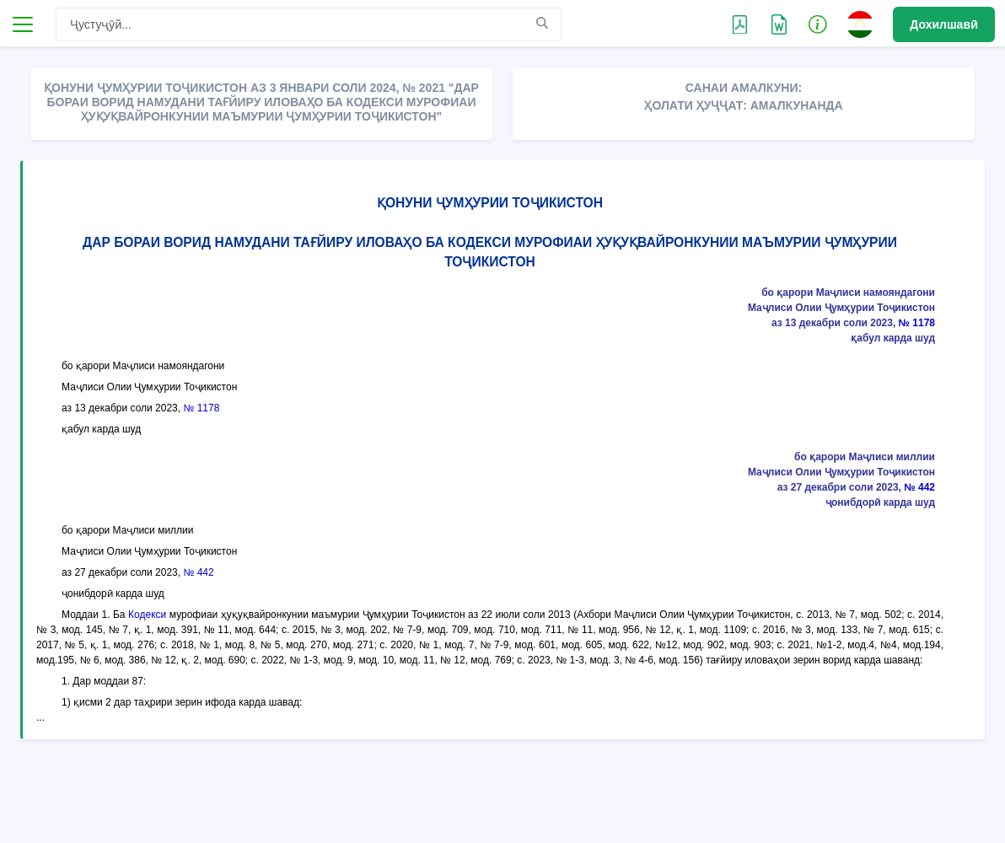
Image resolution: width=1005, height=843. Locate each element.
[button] (818, 24)
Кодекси (147, 614)
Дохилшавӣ (944, 24)
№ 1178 (917, 323)
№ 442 (919, 487)
